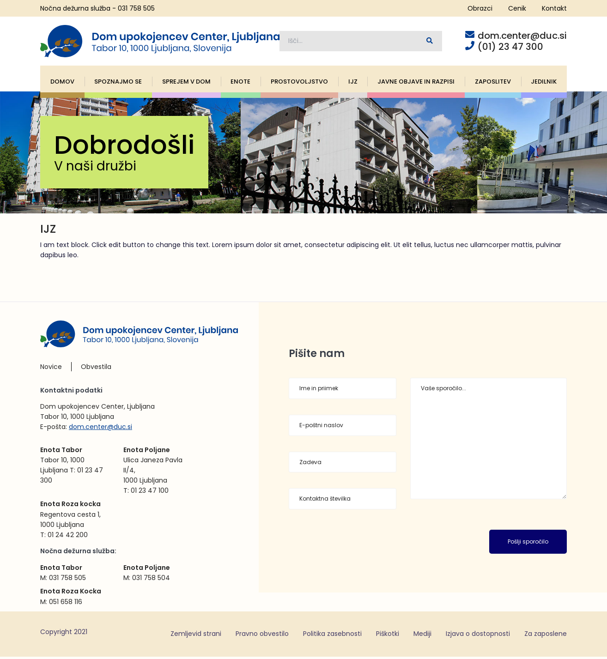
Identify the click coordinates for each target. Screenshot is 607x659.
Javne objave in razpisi (416, 83)
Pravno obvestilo (262, 636)
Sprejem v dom (186, 83)
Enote (240, 83)
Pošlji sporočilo (528, 544)
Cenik (517, 8)
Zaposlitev (493, 83)
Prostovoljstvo (299, 83)
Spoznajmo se (118, 83)
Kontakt (554, 8)
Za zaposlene (545, 636)
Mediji (422, 636)
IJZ (353, 83)
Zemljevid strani (195, 636)
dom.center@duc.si (100, 428)
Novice (51, 369)
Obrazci (479, 8)
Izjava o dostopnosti (478, 636)
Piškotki (387, 636)
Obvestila (96, 369)
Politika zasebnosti (332, 636)
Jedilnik (544, 83)
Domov (62, 83)
